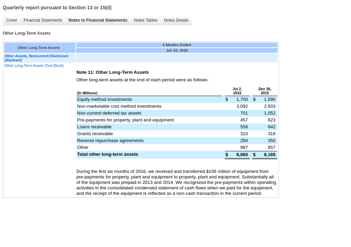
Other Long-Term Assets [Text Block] (33, 65)
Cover (11, 20)
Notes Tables (145, 20)
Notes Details (176, 20)
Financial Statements (43, 20)
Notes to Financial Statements (98, 20)
